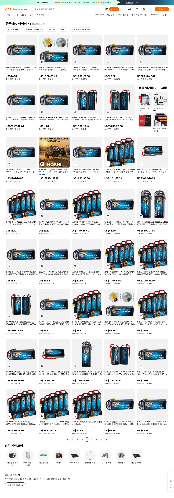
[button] (106, 9)
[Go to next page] (106, 439)
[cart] (137, 10)
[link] (171, 475)
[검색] (114, 9)
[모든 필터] (13, 30)
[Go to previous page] (67, 439)
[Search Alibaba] (69, 9)
